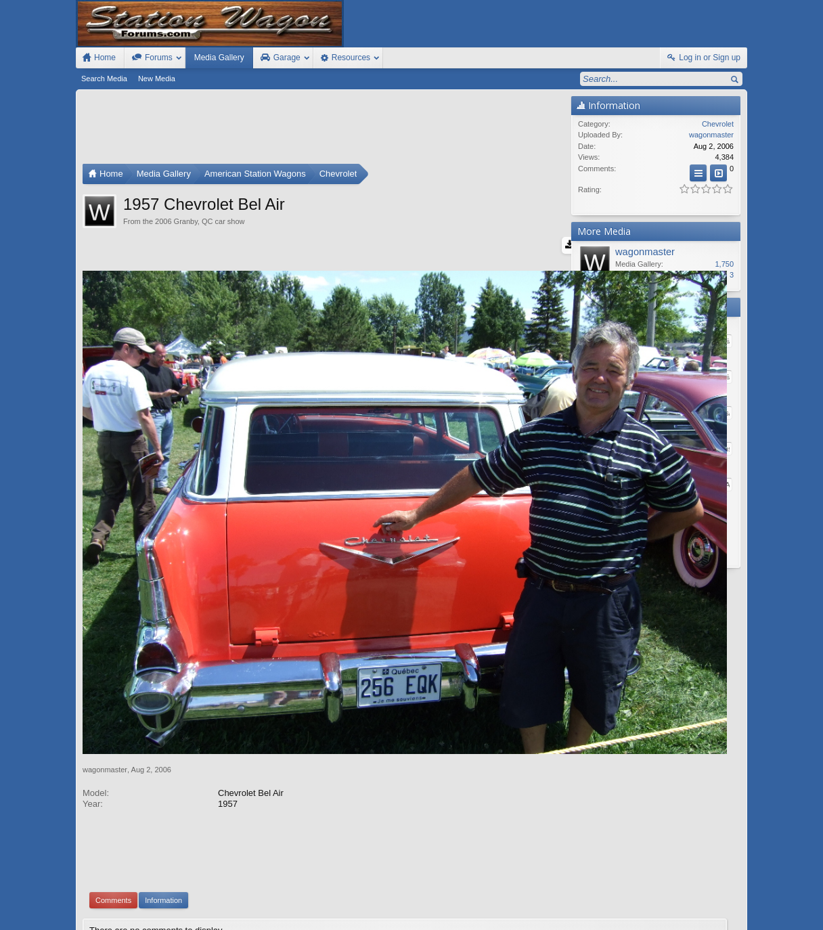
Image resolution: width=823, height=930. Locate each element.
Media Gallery (219, 57)
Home (700, 905)
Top (719, 905)
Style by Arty (723, 918)
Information (163, 778)
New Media (156, 78)
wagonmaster (105, 647)
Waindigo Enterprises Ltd (477, 843)
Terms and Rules (615, 918)
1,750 (724, 264)
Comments (113, 778)
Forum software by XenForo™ (173, 918)
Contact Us (641, 905)
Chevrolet (718, 124)
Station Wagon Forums (575, 905)
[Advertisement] (323, 130)
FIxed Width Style (108, 905)
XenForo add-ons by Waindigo (352, 843)
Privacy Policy (672, 918)
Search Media (104, 78)
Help (677, 905)
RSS (739, 905)
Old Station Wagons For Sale (478, 905)
